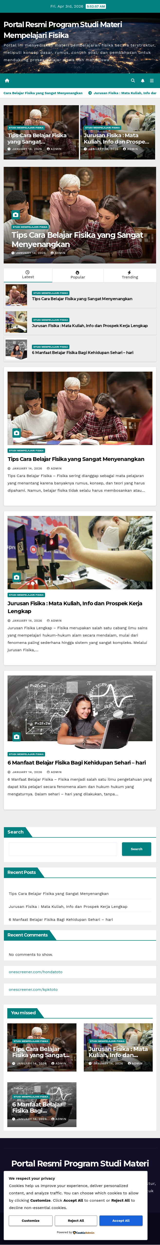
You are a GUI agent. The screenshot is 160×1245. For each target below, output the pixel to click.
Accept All (121, 1221)
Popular (77, 275)
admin (54, 149)
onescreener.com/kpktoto (33, 990)
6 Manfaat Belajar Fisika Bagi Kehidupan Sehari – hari (82, 353)
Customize (30, 1221)
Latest (27, 275)
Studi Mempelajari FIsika (26, 127)
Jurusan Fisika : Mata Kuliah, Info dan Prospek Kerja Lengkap (116, 142)
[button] (133, 81)
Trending (129, 275)
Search (16, 832)
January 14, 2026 (27, 149)
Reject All (76, 1221)
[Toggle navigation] (151, 81)
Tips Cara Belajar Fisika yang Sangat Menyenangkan (37, 142)
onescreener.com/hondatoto (36, 972)
